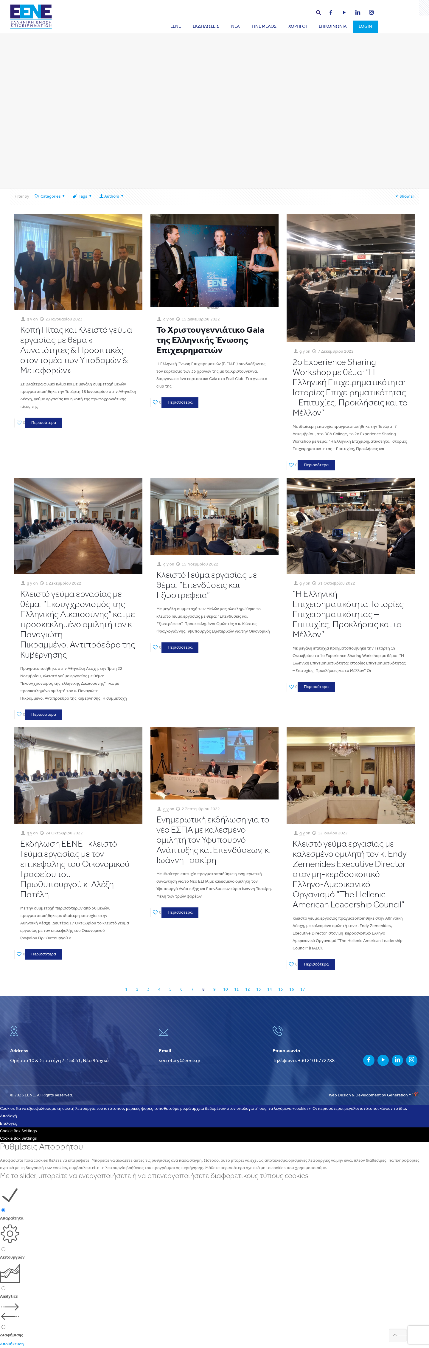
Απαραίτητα (12, 1218)
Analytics (9, 1296)
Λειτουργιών (12, 1257)
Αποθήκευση (12, 1344)
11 (236, 989)
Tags (82, 196)
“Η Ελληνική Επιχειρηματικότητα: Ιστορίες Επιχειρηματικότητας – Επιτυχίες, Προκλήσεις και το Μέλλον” (348, 615)
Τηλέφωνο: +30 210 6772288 (304, 1060)
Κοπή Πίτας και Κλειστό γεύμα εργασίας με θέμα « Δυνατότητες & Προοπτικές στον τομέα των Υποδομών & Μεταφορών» (76, 351)
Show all (404, 196)
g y (29, 319)
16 (291, 989)
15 (280, 989)
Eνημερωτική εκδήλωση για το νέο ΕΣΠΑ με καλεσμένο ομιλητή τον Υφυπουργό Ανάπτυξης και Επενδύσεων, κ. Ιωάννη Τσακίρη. (213, 840)
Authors (111, 196)
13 (258, 989)
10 (225, 989)
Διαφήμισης (11, 1335)
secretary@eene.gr (179, 1060)
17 (302, 989)
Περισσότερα (43, 423)
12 (247, 989)
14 (269, 989)
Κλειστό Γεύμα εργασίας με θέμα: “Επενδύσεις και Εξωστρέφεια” (206, 585)
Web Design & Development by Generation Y (374, 1095)
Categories (50, 196)
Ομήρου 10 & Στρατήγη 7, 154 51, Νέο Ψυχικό (59, 1060)
